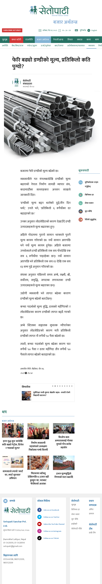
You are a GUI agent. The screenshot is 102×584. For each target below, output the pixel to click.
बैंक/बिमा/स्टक (17, 45)
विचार (70, 40)
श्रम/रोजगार (59, 45)
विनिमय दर (75, 509)
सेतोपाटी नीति (76, 529)
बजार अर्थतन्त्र (43, 40)
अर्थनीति (5, 45)
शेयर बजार (75, 514)
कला (89, 40)
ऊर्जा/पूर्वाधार (46, 45)
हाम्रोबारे (74, 524)
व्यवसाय (91, 45)
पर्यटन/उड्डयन (32, 45)
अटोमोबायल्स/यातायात (76, 45)
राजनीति (29, 40)
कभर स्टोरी (16, 40)
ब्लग (97, 40)
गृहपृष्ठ (73, 505)
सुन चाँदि (74, 519)
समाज (79, 40)
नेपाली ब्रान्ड (58, 40)
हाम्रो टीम (92, 533)
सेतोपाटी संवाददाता (27, 82)
